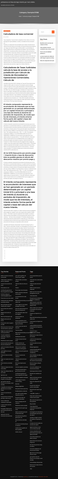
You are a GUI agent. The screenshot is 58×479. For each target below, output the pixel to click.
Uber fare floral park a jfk (6, 316)
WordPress (25, 476)
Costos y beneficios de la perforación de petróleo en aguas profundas (21, 322)
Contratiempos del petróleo (36, 462)
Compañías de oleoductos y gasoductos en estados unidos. (7, 388)
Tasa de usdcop (18, 330)
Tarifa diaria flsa (33, 295)
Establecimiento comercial (21, 391)
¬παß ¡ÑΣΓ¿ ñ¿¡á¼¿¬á (34, 393)
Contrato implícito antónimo (21, 367)
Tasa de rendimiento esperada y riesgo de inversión (5, 336)
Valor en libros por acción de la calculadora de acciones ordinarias (36, 309)
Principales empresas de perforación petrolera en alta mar (6, 410)
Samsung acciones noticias (36, 371)
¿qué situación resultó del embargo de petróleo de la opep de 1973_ (36, 304)
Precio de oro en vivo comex (7, 298)
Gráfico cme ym (18, 432)
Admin (7, 36)
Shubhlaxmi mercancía (20, 336)
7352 (31, 468)
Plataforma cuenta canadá (7, 340)
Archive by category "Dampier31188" (31, 16)
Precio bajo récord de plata (21, 290)
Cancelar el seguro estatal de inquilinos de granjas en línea (36, 419)
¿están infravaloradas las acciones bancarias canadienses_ (35, 351)
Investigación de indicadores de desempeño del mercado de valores (36, 413)
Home (20, 16)
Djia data (17, 384)
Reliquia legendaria (19, 386)
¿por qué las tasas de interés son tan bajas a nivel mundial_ (7, 383)
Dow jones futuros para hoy (21, 388)
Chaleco (17, 287)
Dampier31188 (7, 31)
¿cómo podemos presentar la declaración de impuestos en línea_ (36, 327)
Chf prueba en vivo (5, 287)
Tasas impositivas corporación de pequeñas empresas (35, 408)
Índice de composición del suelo (47, 60)
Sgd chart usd (4, 375)
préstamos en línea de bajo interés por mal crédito (18, 2)
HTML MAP (45, 476)
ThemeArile (41, 476)
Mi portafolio (33, 404)
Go (53, 32)
